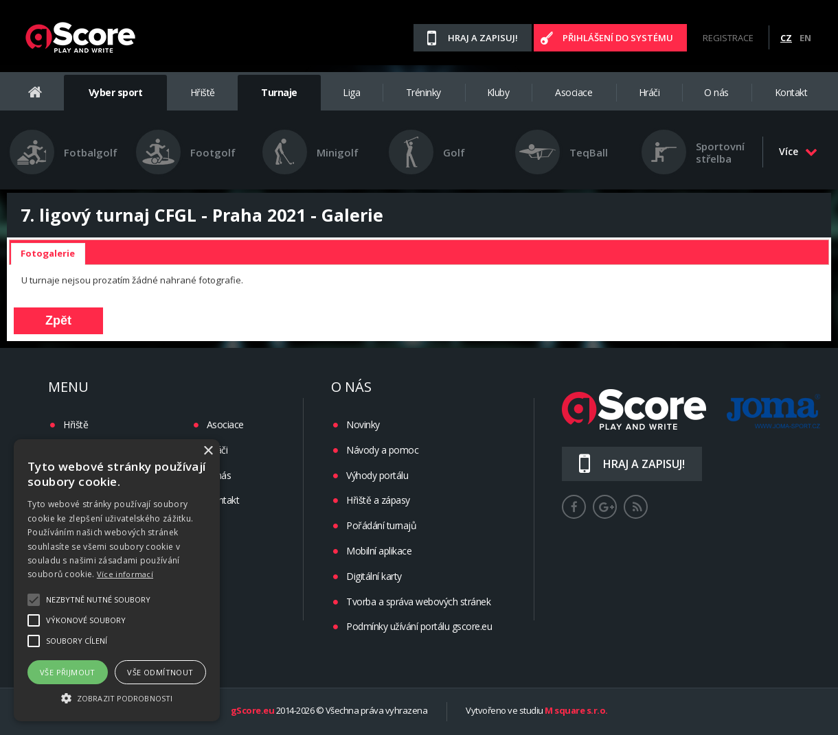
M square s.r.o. (576, 711)
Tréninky (423, 92)
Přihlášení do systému (618, 38)
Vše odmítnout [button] (160, 672)
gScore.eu (253, 711)
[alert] (117, 580)
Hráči (649, 92)
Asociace (573, 92)
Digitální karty (374, 576)
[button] (116, 697)
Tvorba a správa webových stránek (418, 601)
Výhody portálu (377, 475)
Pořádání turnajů (381, 525)
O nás (716, 92)
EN (805, 38)
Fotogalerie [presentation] (48, 253)
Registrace (728, 38)
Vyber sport (116, 92)
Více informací (125, 574)
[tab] (47, 254)
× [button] (208, 451)
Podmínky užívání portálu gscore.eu (419, 626)
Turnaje (279, 92)
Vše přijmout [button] (67, 672)
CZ (786, 38)
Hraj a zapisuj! (483, 38)
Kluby (498, 92)
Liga (351, 92)
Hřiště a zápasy (378, 499)
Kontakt (791, 92)
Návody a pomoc (382, 449)
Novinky (363, 424)
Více (798, 151)
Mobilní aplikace (378, 550)
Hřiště (202, 92)
